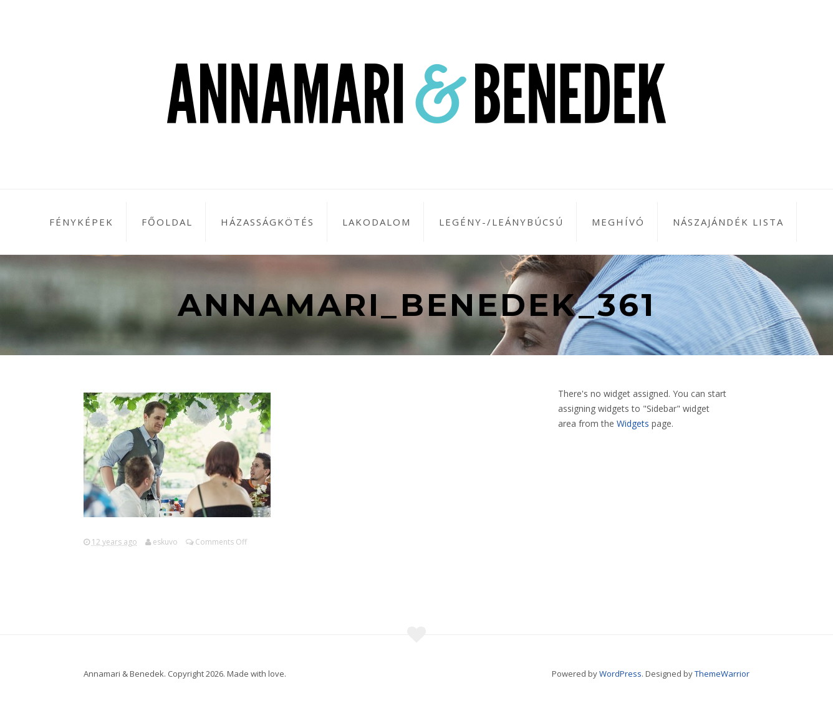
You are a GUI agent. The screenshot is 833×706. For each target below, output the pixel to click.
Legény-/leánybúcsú (501, 222)
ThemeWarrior (722, 673)
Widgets (633, 423)
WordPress (620, 673)
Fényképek (81, 222)
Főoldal (167, 222)
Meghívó (618, 222)
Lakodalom (376, 222)
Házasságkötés (267, 222)
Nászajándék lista (728, 222)
